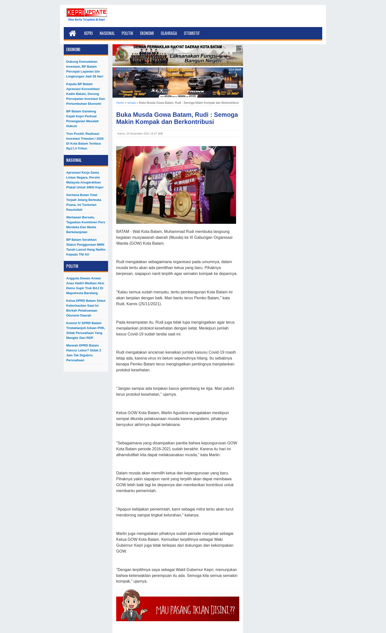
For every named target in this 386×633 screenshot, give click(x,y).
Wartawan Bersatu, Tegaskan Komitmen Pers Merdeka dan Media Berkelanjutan (85, 224)
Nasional (107, 33)
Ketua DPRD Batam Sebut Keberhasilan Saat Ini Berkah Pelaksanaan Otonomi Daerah (86, 308)
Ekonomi (147, 33)
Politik (127, 33)
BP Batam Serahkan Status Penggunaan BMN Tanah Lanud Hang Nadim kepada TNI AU (85, 247)
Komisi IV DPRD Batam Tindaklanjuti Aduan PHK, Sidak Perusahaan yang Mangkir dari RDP (85, 330)
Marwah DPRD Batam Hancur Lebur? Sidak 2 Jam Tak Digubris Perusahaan (83, 353)
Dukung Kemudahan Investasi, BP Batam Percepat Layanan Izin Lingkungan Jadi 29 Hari (84, 69)
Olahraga (169, 33)
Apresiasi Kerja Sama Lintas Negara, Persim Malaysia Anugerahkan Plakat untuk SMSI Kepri (84, 180)
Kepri (88, 33)
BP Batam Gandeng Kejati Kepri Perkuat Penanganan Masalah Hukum (82, 118)
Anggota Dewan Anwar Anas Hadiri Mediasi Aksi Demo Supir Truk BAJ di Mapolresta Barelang (85, 285)
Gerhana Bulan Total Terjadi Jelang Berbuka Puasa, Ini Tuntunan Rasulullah (83, 202)
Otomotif (192, 33)
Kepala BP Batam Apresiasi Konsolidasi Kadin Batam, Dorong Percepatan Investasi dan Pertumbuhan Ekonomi (85, 94)
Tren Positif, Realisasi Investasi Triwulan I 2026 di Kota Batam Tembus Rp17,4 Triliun (85, 141)
